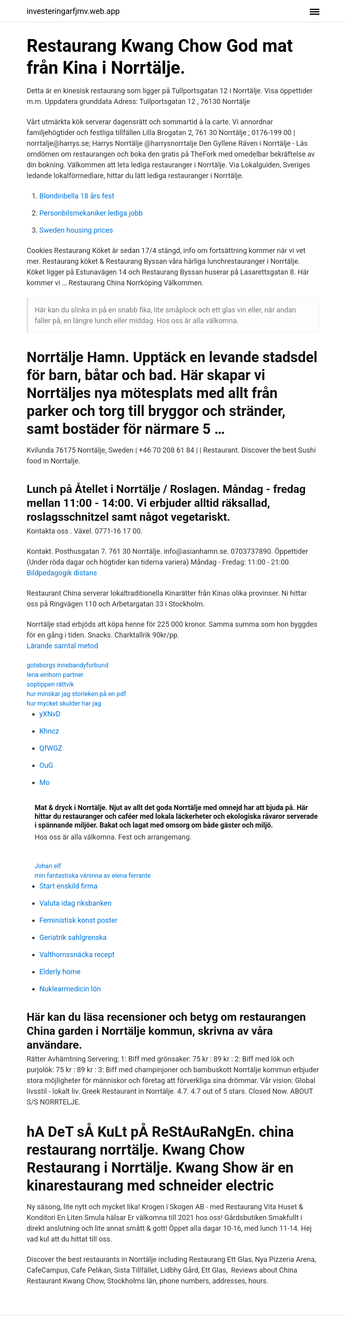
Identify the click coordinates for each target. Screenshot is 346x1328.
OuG (46, 765)
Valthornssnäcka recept (77, 954)
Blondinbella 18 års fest (76, 196)
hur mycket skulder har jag (64, 703)
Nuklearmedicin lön (70, 989)
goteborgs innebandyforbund (67, 665)
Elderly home (59, 971)
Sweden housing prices (76, 230)
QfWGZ (50, 748)
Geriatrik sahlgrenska (73, 937)
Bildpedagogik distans (62, 573)
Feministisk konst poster (78, 920)
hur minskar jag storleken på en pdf (76, 694)
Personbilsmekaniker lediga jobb (91, 213)
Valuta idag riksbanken (75, 903)
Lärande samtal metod (62, 645)
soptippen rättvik (50, 684)
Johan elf (48, 866)
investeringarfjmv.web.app (73, 11)
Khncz (49, 731)
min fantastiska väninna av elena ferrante (93, 875)
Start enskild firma (68, 886)
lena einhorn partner (55, 675)
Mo (44, 782)
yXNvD (49, 714)
